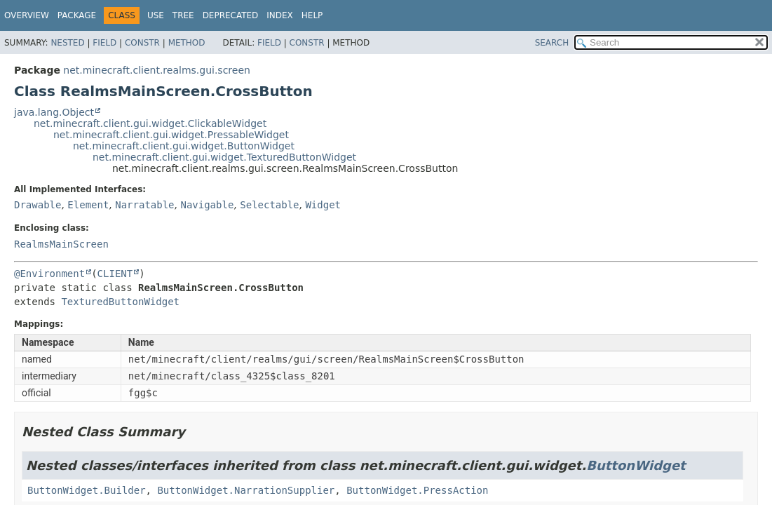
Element (88, 204)
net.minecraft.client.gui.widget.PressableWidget (171, 134)
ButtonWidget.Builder (86, 490)
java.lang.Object (54, 112)
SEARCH (552, 43)
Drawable (37, 204)
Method (186, 43)
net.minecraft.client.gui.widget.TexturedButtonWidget (224, 157)
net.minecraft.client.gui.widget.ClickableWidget (150, 123)
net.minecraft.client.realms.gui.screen (156, 70)
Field (104, 43)
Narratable (144, 204)
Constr (142, 43)
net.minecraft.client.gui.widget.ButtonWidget (183, 146)
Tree (183, 15)
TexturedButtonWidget (120, 301)
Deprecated (231, 15)
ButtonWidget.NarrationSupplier (245, 490)
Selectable (269, 204)
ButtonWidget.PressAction (417, 490)
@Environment (49, 273)
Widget (323, 204)
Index (279, 15)
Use (155, 15)
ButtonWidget (635, 465)
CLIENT (115, 273)
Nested (67, 43)
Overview (26, 15)
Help (312, 15)
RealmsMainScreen (61, 244)
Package (76, 15)
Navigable (206, 204)
